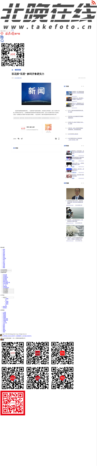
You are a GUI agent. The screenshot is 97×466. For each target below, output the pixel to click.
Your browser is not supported (36, 94)
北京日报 (5, 274)
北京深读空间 (6, 287)
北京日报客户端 (18, 77)
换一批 (82, 86)
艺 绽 (4, 285)
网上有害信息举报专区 (9, 340)
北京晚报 (5, 276)
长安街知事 (5, 283)
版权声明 (5, 306)
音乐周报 (5, 279)
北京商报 (5, 278)
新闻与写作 (5, 281)
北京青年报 (5, 277)
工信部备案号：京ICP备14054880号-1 (24, 335)
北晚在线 (5, 286)
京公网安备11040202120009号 (8, 335)
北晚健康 (18, 69)
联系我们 (5, 307)
